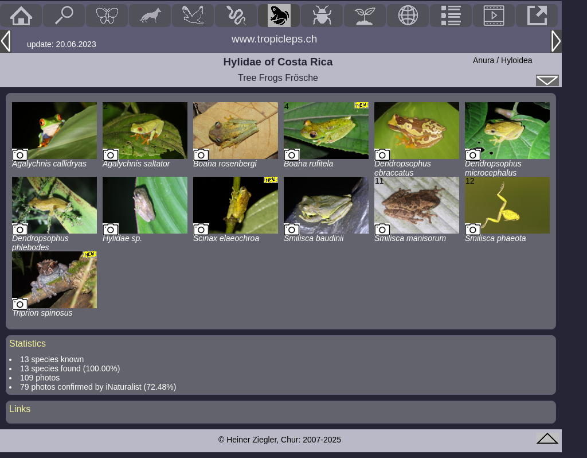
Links (19, 409)
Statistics (27, 343)
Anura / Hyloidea (503, 60)
